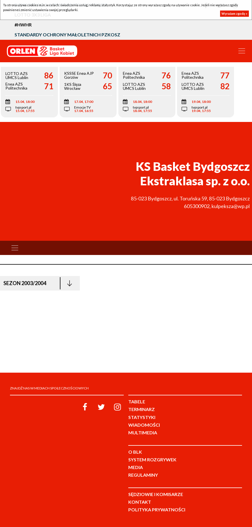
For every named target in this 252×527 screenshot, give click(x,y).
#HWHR (23, 24)
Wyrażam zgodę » (234, 13)
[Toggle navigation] (242, 51)
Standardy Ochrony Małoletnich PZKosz (67, 34)
